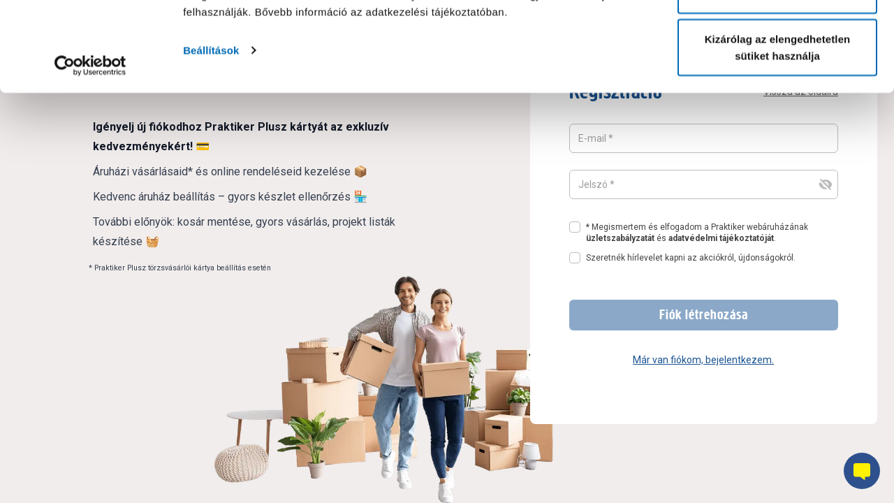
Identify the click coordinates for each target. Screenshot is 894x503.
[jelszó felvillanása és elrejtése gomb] (826, 184)
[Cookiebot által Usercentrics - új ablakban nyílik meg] (90, 155)
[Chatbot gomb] (862, 471)
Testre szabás (778, 83)
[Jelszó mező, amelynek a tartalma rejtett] (703, 184)
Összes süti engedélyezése (777, 37)
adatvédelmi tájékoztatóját (721, 238)
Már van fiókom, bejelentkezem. (703, 359)
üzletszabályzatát (620, 238)
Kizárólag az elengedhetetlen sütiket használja (778, 136)
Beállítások (211, 139)
